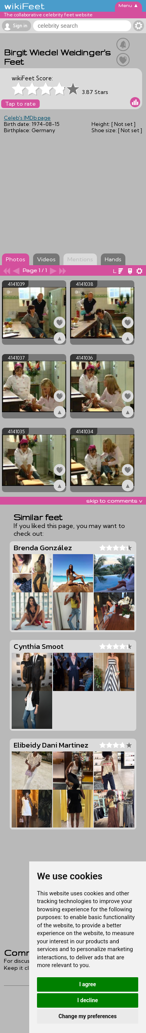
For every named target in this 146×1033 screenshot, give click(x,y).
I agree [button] (87, 984)
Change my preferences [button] (87, 1016)
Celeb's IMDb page (27, 118)
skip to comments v (114, 501)
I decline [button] (87, 1000)
